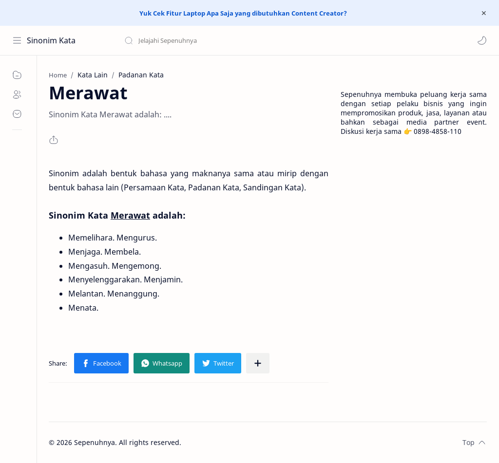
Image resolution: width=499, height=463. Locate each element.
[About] (17, 94)
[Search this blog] (202, 40)
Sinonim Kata (51, 40)
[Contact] (17, 114)
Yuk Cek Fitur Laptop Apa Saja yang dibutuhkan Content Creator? (243, 13)
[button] (482, 40)
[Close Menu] (484, 13)
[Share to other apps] (257, 363)
